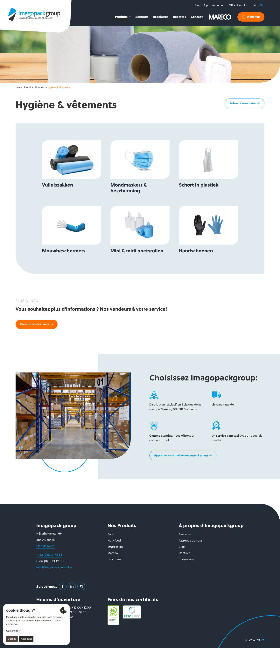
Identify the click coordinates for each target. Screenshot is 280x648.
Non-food (40, 87)
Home (19, 87)
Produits (28, 87)
